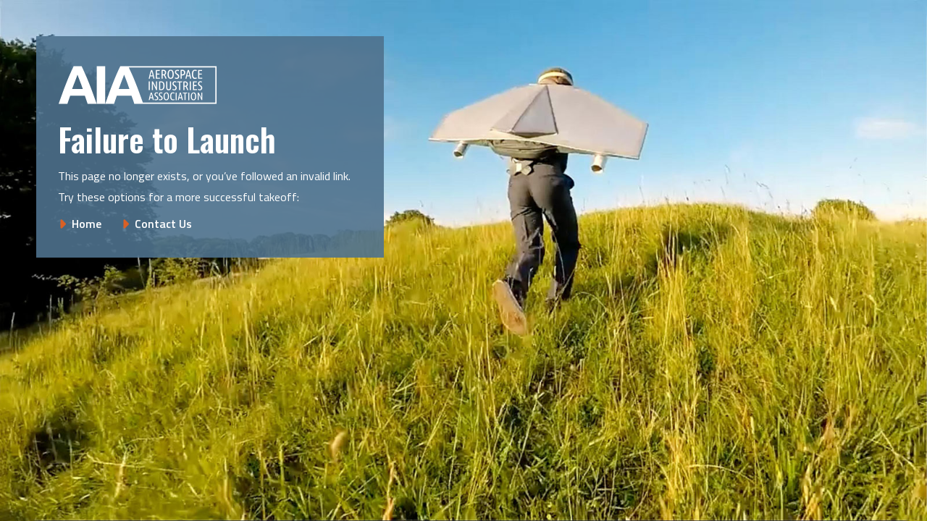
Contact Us (163, 223)
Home (86, 223)
